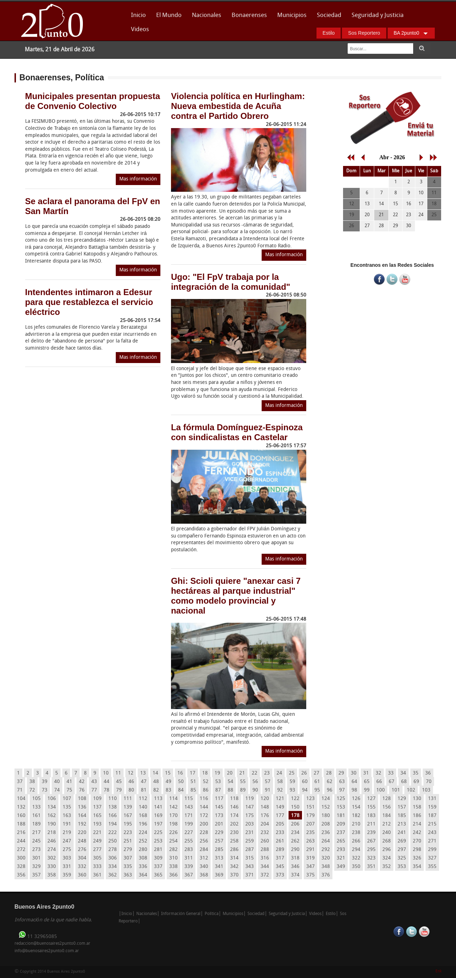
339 (188, 866)
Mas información (138, 179)
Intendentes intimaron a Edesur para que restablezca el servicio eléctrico (89, 302)
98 (354, 790)
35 (415, 773)
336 (143, 866)
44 (106, 781)
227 (188, 832)
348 (325, 866)
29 (341, 773)
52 (206, 781)
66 (379, 781)
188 (21, 824)
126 (356, 798)
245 (36, 841)
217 (36, 832)
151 (310, 807)
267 (371, 841)
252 (143, 841)
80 (131, 790)
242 (417, 832)
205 (280, 824)
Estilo (329, 33)
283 (188, 849)
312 (204, 858)
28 (329, 773)
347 (310, 866)
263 (310, 841)
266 (356, 841)
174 (234, 815)
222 (112, 832)
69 (416, 781)
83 (168, 790)
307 (128, 858)
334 (112, 866)
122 (295, 798)
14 (155, 773)
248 (82, 841)
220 (82, 832)
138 (112, 807)
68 (404, 781)
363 (128, 875)
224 (143, 832)
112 (143, 798)
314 (234, 858)
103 (426, 790)
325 (402, 858)
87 (218, 790)
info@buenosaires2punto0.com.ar (47, 951)
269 (402, 841)
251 (128, 841)
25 (292, 773)
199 (188, 824)
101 (396, 790)
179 (310, 815)
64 (354, 781)
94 (305, 790)
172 (204, 815)
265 (341, 841)
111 (128, 798)
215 (432, 824)
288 (265, 849)
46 (131, 781)
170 (173, 815)
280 (143, 849)
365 (158, 875)
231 (249, 832)
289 (280, 849)
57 (267, 781)
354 (417, 866)
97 (342, 790)
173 (219, 815)
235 (310, 832)
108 (82, 798)
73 (44, 790)
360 (82, 875)
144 (204, 807)
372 (265, 875)
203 (249, 824)
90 (255, 790)
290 (295, 849)
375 (310, 875)
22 (254, 773)
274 (51, 849)
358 (51, 875)
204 (265, 824)
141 (158, 807)
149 (280, 807)
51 (193, 781)
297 (402, 849)
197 (158, 824)
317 (280, 858)
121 (280, 798)
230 (234, 832)
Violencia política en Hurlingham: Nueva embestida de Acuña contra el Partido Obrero (238, 106)
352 (386, 866)
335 (128, 866)
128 (386, 798)
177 (280, 815)
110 (112, 798)
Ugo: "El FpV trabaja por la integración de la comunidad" (230, 282)
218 (51, 832)
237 (341, 832)
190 (51, 824)
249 (97, 841)
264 (325, 841)
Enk (438, 971)
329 (36, 866)
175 (249, 815)
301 (36, 858)
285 (219, 849)
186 (417, 815)
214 (417, 824)
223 (128, 832)
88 (230, 790)
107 (67, 798)
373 (280, 875)
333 (97, 866)
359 (67, 875)
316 (265, 858)
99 (367, 790)
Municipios (292, 15)
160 (21, 815)
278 (112, 849)
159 (432, 807)
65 (367, 781)
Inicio (138, 15)
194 (112, 824)
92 (280, 790)
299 (432, 849)
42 (82, 781)
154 (356, 807)
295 (371, 849)
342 (234, 866)
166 (112, 815)
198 (173, 824)
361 (97, 875)
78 (106, 790)
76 (82, 790)
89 (243, 790)
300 (21, 858)
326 (417, 858)
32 (378, 773)
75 (69, 790)
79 (119, 790)
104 (21, 798)
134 (51, 807)
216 (21, 832)
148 (265, 807)
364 (143, 875)
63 (342, 781)
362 (112, 875)
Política (211, 914)
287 (249, 849)
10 (106, 773)
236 (325, 832)
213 (402, 824)
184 (386, 815)
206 (295, 824)
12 (130, 773)
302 (51, 858)
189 (36, 824)
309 (158, 858)
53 (218, 781)
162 (51, 815)
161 (36, 815)
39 (44, 781)
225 (158, 832)
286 (234, 849)
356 (21, 875)
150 (295, 807)
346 (295, 866)
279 (128, 849)
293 (341, 849)
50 (181, 781)
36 (428, 773)
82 (156, 790)
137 (97, 807)
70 (429, 781)
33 (391, 773)
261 (280, 841)
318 (295, 858)
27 (316, 773)
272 (21, 849)
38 (32, 781)
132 (21, 807)
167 (128, 815)
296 (386, 849)
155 (371, 807)
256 (204, 841)
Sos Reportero (364, 33)
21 (242, 773)
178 (295, 815)
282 (173, 849)
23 (267, 773)
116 (204, 798)
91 (267, 790)
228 (204, 832)
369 (219, 875)
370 (234, 875)
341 (219, 866)
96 (329, 790)
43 (94, 781)
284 (204, 849)
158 (417, 807)
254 (173, 841)
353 (402, 866)
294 (356, 849)
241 (402, 832)
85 (193, 790)
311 (188, 858)
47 (144, 781)
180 (325, 815)
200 (204, 824)
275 (67, 849)
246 (51, 841)
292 (325, 849)
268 (386, 841)
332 (82, 866)
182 (356, 815)
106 (51, 798)
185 (402, 815)
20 (230, 773)
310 (173, 858)
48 (156, 781)
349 (341, 866)
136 (82, 807)
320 (325, 858)
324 (386, 858)
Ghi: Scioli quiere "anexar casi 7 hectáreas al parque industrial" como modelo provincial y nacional (236, 595)
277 (97, 849)
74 (57, 790)
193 (97, 824)
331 (67, 866)
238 (356, 832)
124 (325, 798)
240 (386, 832)
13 (143, 773)
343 (249, 866)
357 (36, 875)
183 (371, 815)
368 (204, 875)
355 (432, 866)
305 (97, 858)
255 (188, 841)
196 (143, 824)
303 (67, 858)
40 (57, 781)
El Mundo (169, 15)
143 (188, 807)
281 (158, 849)
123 (310, 798)
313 (219, 858)
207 (310, 824)
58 (280, 781)
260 (265, 841)
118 (234, 798)
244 (21, 841)
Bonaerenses (247, 17)
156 (386, 807)
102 (411, 790)
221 (97, 832)
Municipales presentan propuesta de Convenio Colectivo (92, 101)
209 (341, 824)
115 (188, 798)
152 (325, 807)
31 (366, 773)
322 (356, 858)
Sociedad (329, 15)
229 (219, 832)
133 (36, 807)
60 (305, 781)
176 (265, 815)
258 (234, 841)
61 (317, 781)
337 (158, 866)
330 (51, 866)
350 (356, 866)
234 (295, 832)
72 (32, 790)
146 (234, 807)
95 (317, 790)
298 (417, 849)
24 (279, 773)
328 (21, 866)
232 (265, 832)
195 (128, 824)
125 (341, 798)
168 (143, 815)
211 (371, 824)
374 (295, 875)
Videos (140, 30)
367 (188, 875)
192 (82, 824)
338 (173, 866)
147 (249, 807)
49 (168, 781)
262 (295, 841)
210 (356, 824)
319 (310, 858)
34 (403, 773)
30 (354, 773)
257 (219, 841)
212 (386, 824)
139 (128, 807)
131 (432, 798)
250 (112, 841)
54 (230, 781)
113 (158, 798)
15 (168, 773)
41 (69, 781)
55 (243, 781)
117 (219, 798)
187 (432, 815)
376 (325, 875)
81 (144, 790)
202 (234, 824)
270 (417, 841)
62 (329, 781)
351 (371, 866)
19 (217, 773)
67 (391, 781)
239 (371, 832)
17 (192, 773)
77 (94, 790)
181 (341, 815)
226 (173, 832)
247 (67, 841)
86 (206, 790)
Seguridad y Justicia (378, 15)
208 (325, 824)
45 (119, 781)
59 (292, 781)
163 (67, 815)
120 (265, 798)
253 (158, 841)
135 (67, 807)
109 (97, 798)
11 (118, 773)
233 (280, 832)
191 (67, 824)
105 (36, 798)
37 (20, 781)
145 (219, 807)
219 (67, 832)
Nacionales (206, 15)
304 (82, 858)
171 (188, 815)
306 (112, 858)
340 (204, 866)
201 (219, 824)
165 (97, 815)
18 (205, 773)
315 (249, 858)
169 (158, 815)
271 (432, 841)
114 (173, 798)
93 (292, 790)
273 (36, 849)
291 (310, 849)
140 (143, 807)
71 (20, 790)
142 (173, 807)
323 (371, 858)
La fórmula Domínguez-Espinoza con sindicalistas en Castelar (237, 432)
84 (181, 790)
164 (82, 815)
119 (249, 798)
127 (371, 798)
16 (180, 773)
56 (255, 781)
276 (82, 849)
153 (341, 807)
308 (143, 858)
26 (304, 773)
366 (173, 875)
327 (432, 858)
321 (341, 858)
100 (380, 790)
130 (417, 798)
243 (432, 832)
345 (280, 866)
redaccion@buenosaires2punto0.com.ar (52, 944)
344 (265, 866)
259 (249, 841)
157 (402, 807)
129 (402, 798)
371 (249, 875)
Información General (180, 914)
